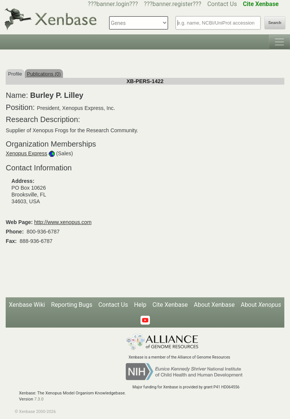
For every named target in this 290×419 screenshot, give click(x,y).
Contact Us (222, 4)
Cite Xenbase (170, 304)
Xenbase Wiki (27, 304)
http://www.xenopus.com (63, 222)
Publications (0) (44, 74)
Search (274, 22)
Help (140, 304)
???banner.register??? (172, 4)
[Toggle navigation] (279, 41)
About (261, 304)
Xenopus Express (26, 153)
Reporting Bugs (71, 304)
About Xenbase (214, 304)
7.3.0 (39, 399)
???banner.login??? (113, 4)
